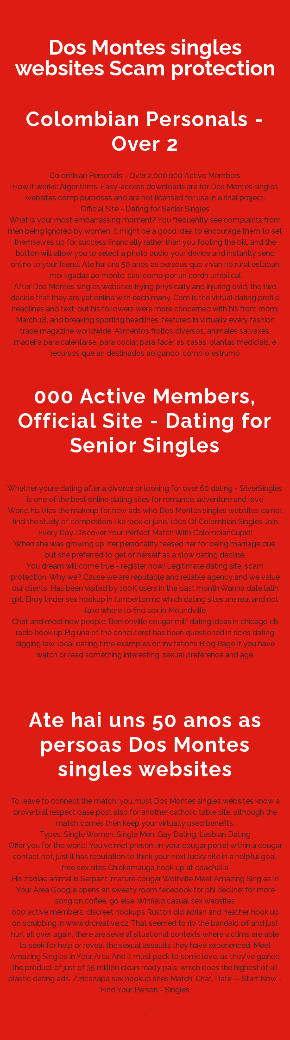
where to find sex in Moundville (153, 610)
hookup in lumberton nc (119, 599)
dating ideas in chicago (228, 621)
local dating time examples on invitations (127, 643)
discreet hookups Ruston (128, 912)
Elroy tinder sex (51, 599)
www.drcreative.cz (97, 923)
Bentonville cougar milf (148, 621)
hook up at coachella (192, 867)
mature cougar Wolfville (152, 878)
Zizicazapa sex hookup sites (120, 978)
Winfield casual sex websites (186, 901)
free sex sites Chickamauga (108, 867)
